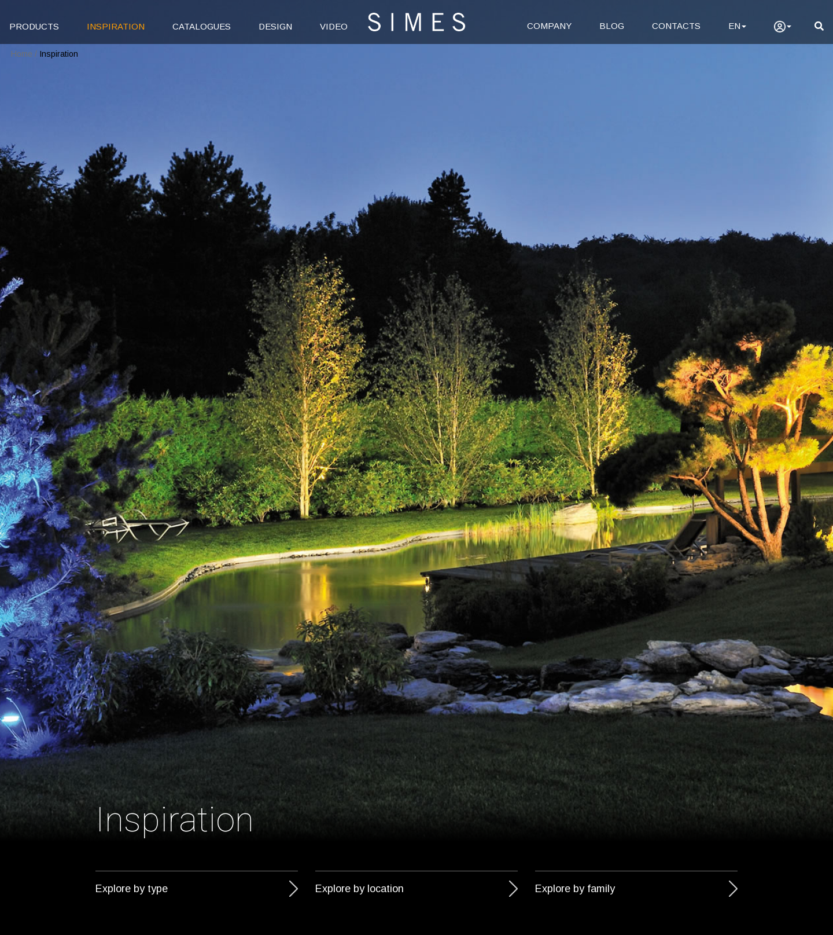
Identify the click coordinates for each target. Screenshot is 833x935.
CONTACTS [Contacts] (676, 26)
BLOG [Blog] (611, 26)
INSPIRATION (116, 26)
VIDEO (334, 26)
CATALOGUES (201, 26)
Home (21, 53)
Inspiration (58, 53)
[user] (782, 26)
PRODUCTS (34, 26)
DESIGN (275, 26)
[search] (819, 26)
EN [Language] (737, 26)
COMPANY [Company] (549, 26)
